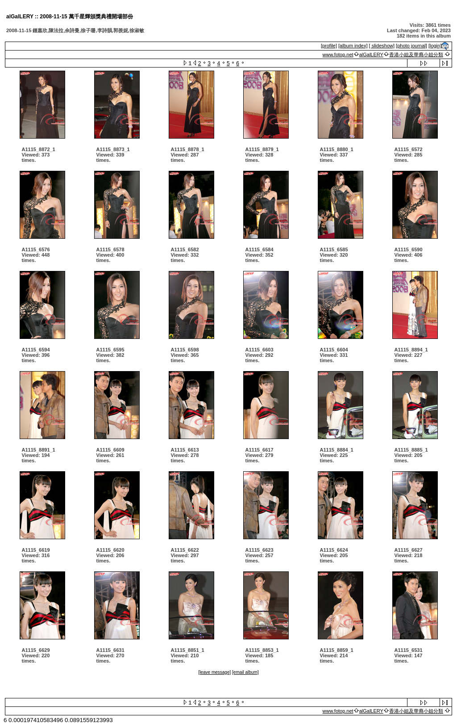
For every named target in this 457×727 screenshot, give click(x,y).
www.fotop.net (338, 54)
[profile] (329, 45)
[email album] (245, 672)
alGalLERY (371, 54)
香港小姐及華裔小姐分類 (416, 54)
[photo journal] (411, 45)
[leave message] (214, 672)
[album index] (352, 45)
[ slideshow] (382, 45)
